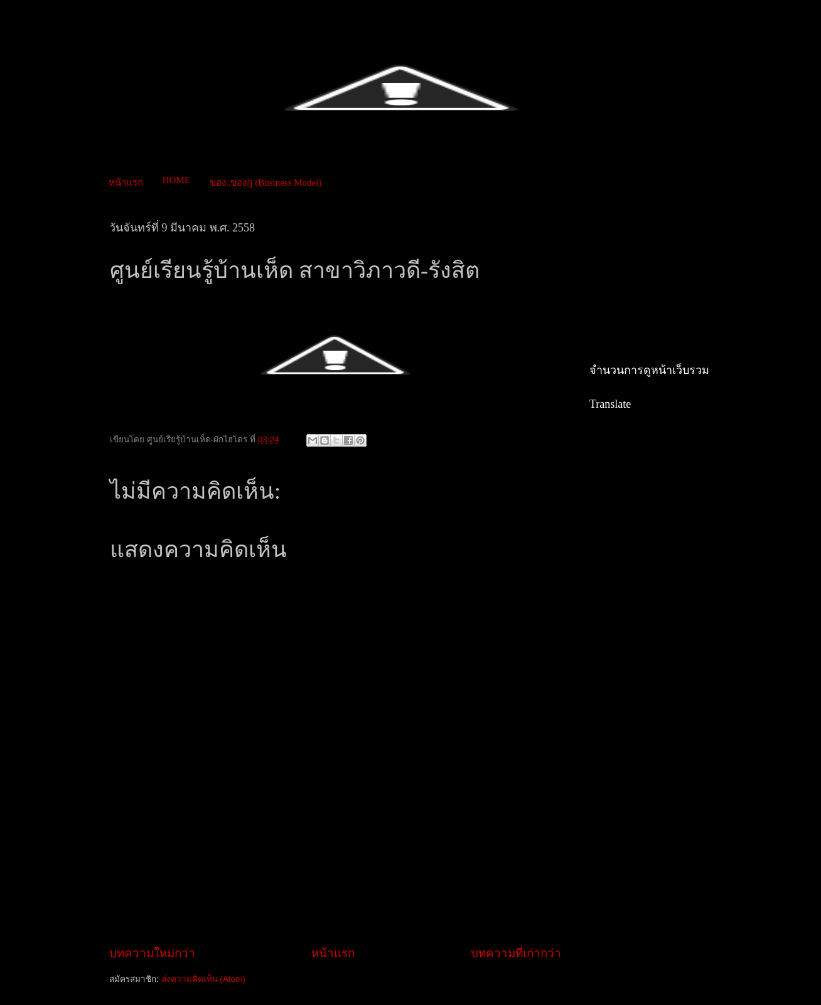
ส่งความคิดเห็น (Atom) (203, 979)
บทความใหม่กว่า (152, 953)
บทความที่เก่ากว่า (516, 953)
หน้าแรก (126, 183)
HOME (176, 180)
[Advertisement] (337, 900)
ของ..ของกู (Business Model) (266, 183)
